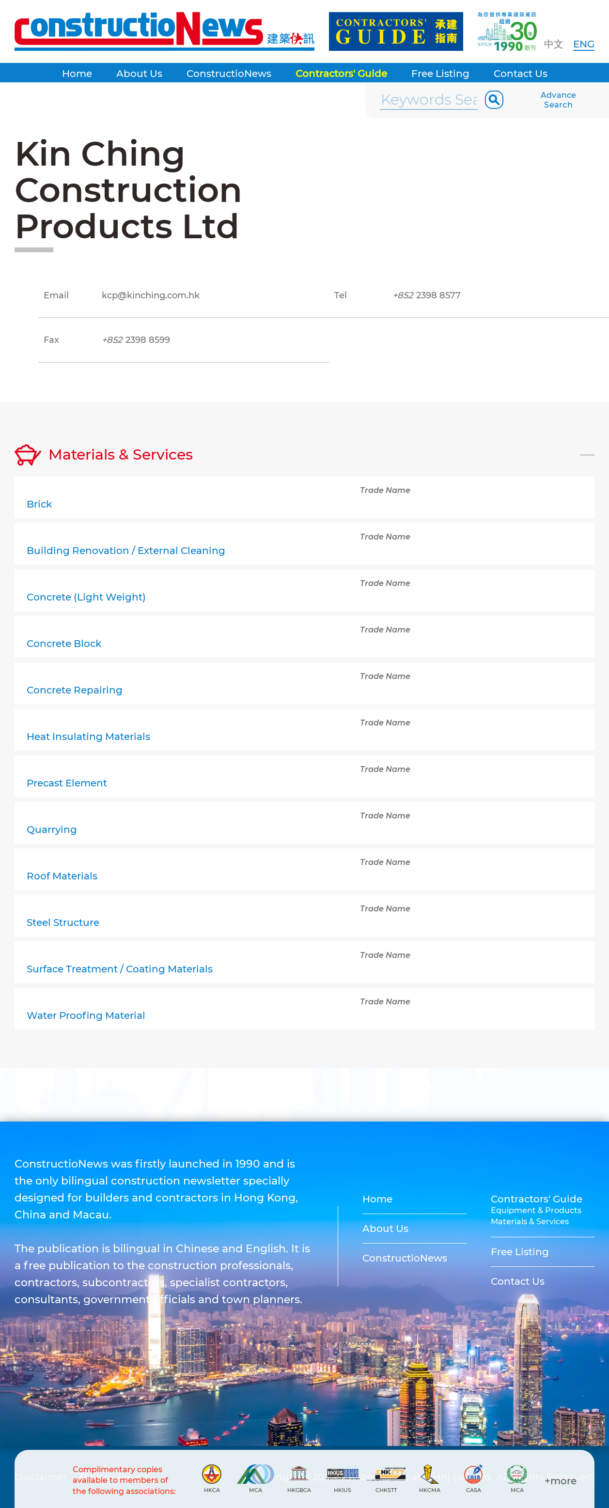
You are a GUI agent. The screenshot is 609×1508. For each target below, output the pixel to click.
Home (77, 73)
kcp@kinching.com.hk (151, 295)
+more (561, 1481)
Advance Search (559, 100)
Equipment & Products (536, 1210)
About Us (139, 73)
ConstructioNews (229, 73)
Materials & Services (530, 1221)
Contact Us (520, 73)
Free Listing (440, 73)
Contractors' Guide (341, 73)
